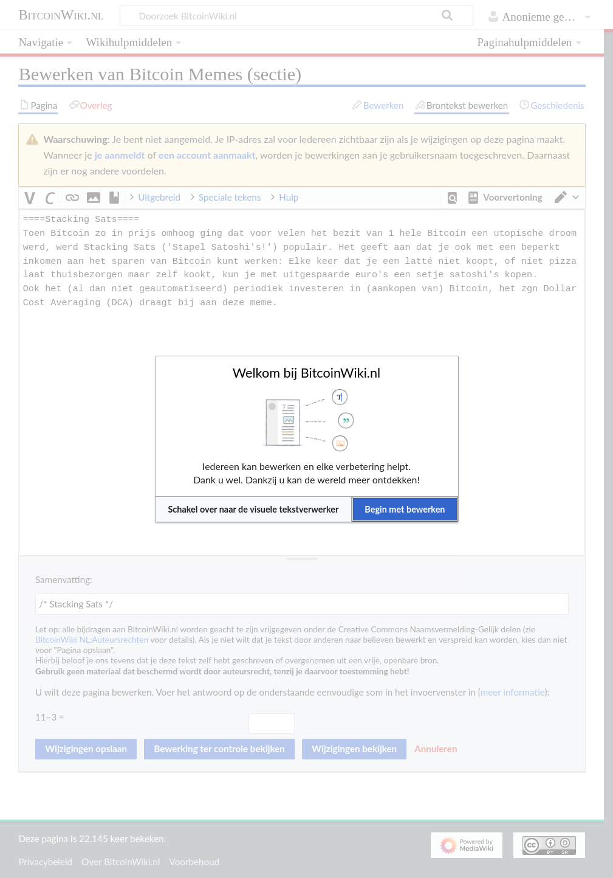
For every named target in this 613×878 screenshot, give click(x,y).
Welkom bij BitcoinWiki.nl (306, 373)
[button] (254, 509)
